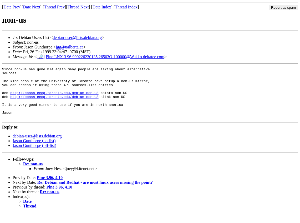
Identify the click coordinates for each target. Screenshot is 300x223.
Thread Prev (54, 7)
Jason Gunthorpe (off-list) (34, 155)
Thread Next (78, 7)
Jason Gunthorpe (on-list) (34, 151)
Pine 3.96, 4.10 (50, 188)
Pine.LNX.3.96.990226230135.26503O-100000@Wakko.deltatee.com (105, 56)
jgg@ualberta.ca (69, 47)
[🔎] (41, 56)
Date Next (31, 7)
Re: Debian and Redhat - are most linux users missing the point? (95, 192)
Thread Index (126, 7)
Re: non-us (33, 174)
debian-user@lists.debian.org (77, 37)
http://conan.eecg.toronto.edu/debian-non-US (54, 98)
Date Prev (11, 7)
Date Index (102, 7)
